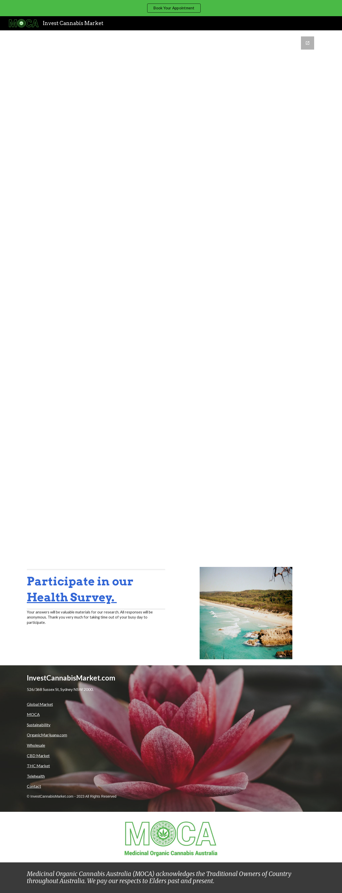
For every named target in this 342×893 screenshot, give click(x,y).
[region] (171, 8)
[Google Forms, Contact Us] (171, 295)
